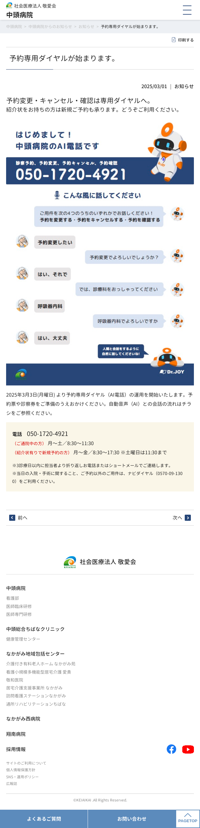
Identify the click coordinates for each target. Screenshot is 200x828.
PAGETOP (187, 818)
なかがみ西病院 (23, 718)
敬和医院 (14, 680)
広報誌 (11, 783)
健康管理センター (23, 639)
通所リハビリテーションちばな (36, 704)
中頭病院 (19, 15)
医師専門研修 (19, 614)
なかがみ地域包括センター (35, 653)
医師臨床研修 (19, 606)
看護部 (12, 598)
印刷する (186, 40)
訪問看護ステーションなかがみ (36, 696)
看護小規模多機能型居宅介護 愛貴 (38, 672)
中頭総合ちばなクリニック (35, 629)
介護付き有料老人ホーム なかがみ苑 (40, 664)
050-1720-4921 (47, 433)
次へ (177, 517)
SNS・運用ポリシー (22, 776)
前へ (22, 517)
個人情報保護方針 (20, 769)
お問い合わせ (132, 818)
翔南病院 (16, 734)
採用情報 (16, 749)
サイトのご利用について (26, 763)
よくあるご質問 (44, 818)
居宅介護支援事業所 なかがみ (34, 688)
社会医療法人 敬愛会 (35, 6)
